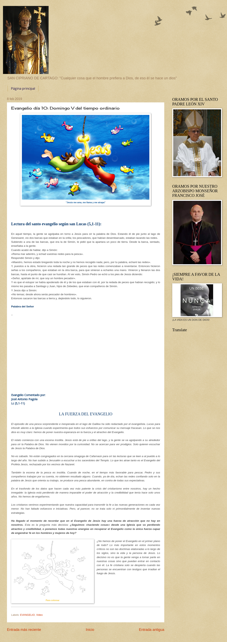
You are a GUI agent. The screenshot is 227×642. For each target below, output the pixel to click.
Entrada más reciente (24, 630)
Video (39, 614)
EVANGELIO (27, 614)
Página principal (23, 88)
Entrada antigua (151, 630)
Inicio (90, 630)
